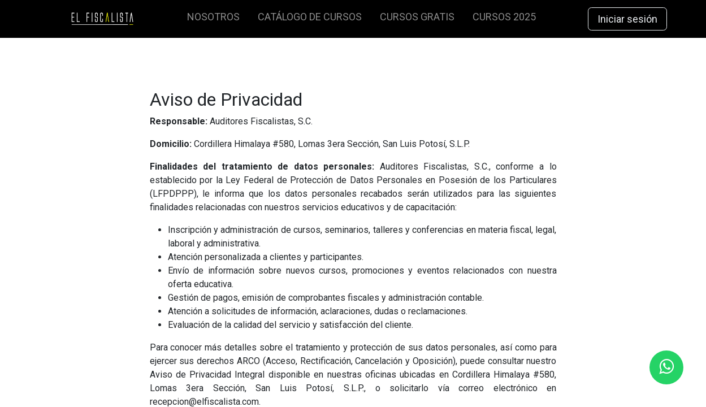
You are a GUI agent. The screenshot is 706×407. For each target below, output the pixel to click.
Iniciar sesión (627, 19)
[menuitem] (213, 19)
